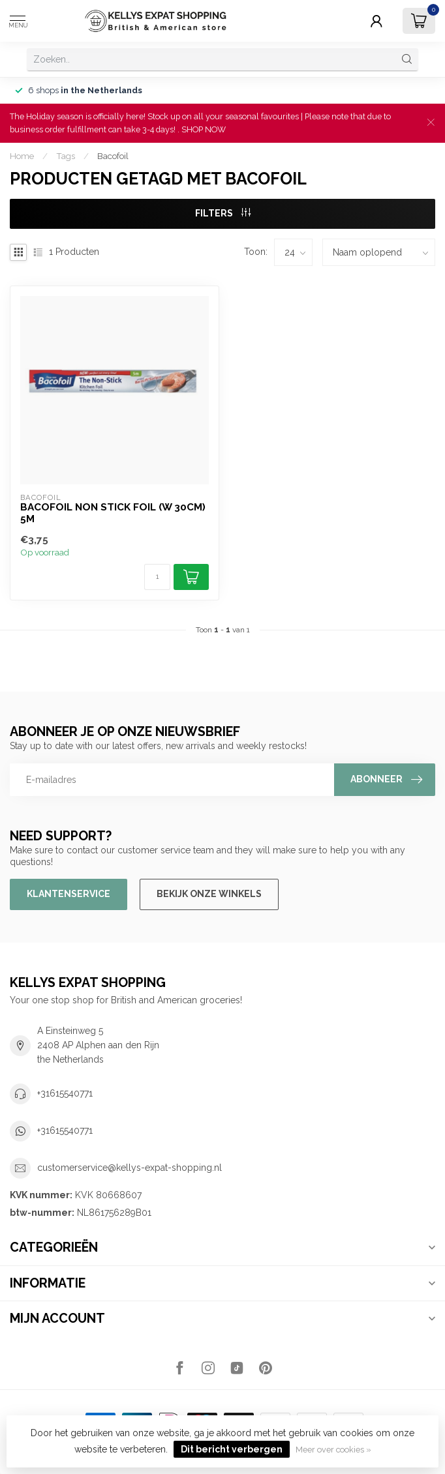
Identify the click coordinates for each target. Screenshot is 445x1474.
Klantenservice (68, 894)
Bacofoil (113, 156)
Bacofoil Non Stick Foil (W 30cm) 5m (113, 513)
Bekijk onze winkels (209, 894)
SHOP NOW (203, 129)
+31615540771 (65, 1093)
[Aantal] (157, 577)
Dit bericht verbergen (232, 1449)
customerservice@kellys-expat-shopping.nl (129, 1167)
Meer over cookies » (333, 1449)
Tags (65, 156)
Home (22, 156)
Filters (223, 213)
